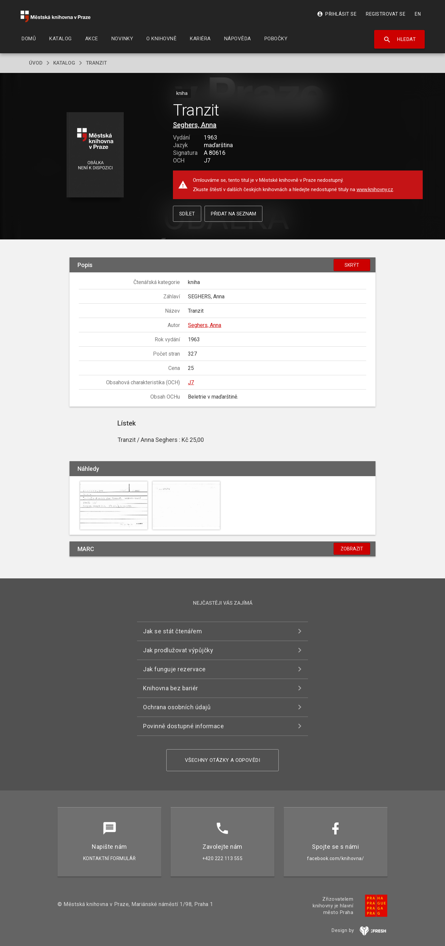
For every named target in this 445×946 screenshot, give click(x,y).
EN (418, 14)
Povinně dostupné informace (183, 726)
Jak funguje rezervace (174, 669)
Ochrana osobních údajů (177, 707)
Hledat (399, 40)
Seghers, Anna (195, 125)
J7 (191, 382)
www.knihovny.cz (375, 189)
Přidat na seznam (233, 214)
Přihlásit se (337, 14)
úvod (36, 63)
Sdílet (187, 214)
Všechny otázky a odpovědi (222, 760)
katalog (64, 63)
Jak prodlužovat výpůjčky (178, 650)
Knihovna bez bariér (170, 688)
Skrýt (352, 265)
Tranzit (96, 63)
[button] (95, 155)
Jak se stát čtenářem (172, 631)
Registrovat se (385, 14)
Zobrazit (352, 548)
